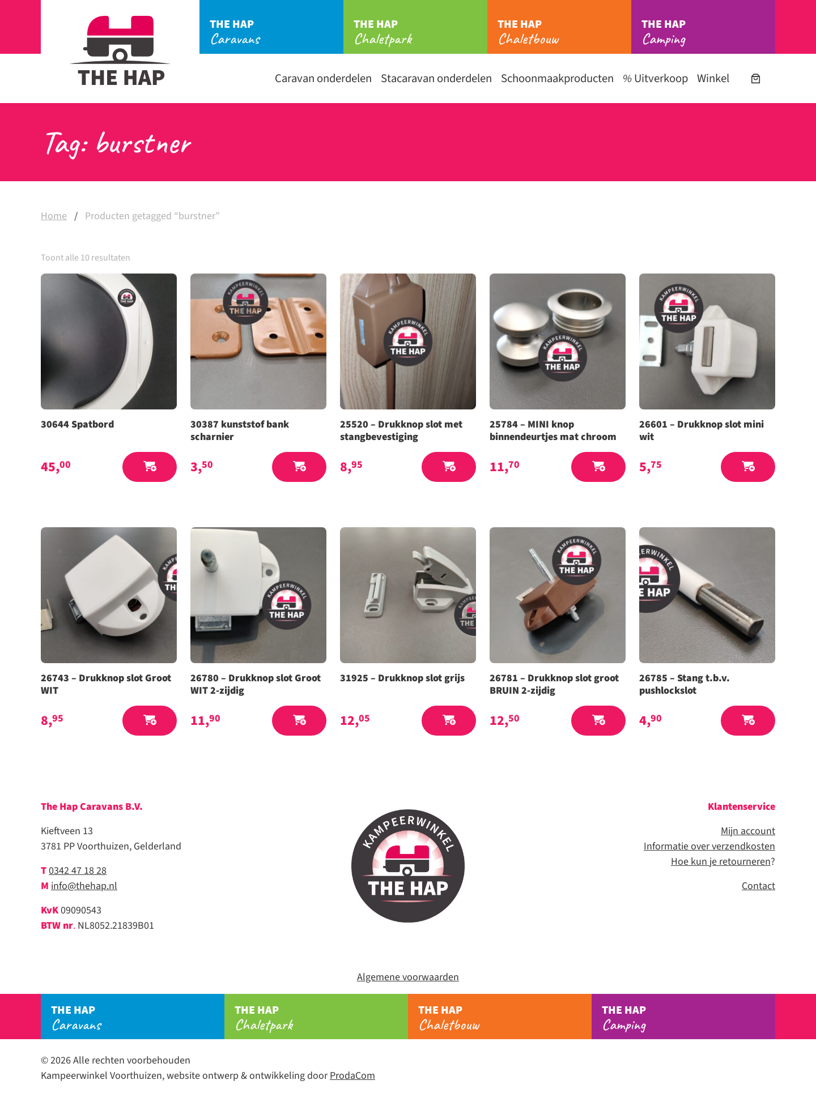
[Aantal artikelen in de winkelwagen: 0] (755, 78)
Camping (708, 32)
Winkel (713, 78)
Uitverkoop (655, 78)
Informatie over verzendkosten (709, 846)
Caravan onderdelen (323, 78)
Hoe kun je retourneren (721, 862)
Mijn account (748, 831)
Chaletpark (420, 32)
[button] (149, 467)
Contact (758, 886)
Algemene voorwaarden (408, 977)
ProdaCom (352, 1076)
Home (54, 216)
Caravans (276, 32)
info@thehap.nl (84, 886)
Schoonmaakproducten (557, 78)
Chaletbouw (564, 32)
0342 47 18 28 (78, 871)
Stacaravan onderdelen (436, 78)
